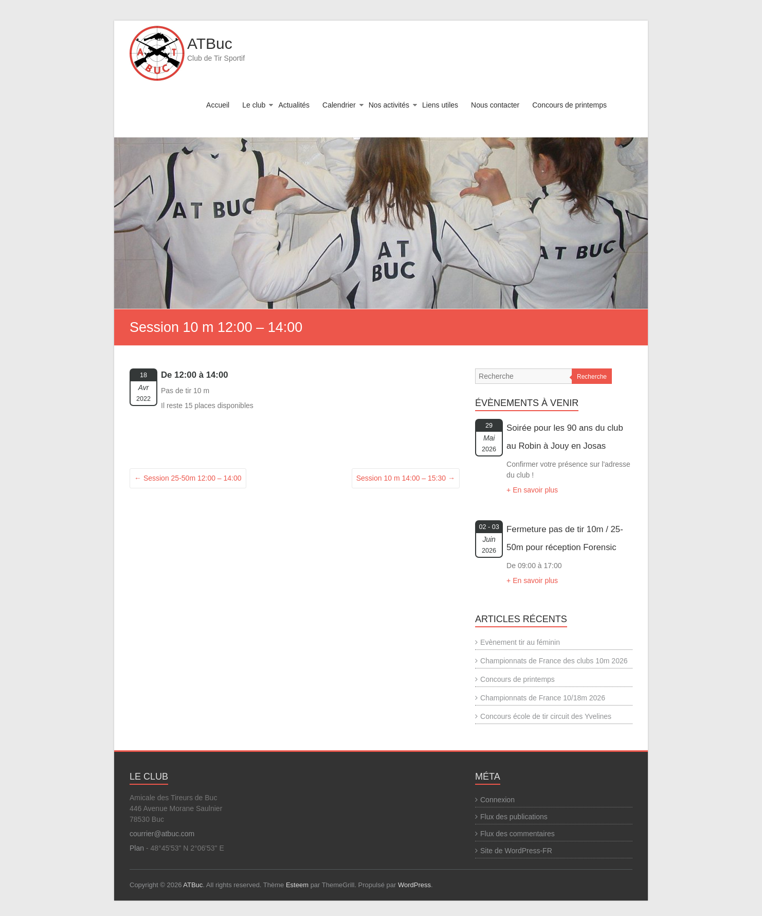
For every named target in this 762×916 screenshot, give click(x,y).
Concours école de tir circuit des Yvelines (545, 716)
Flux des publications (514, 817)
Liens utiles (440, 105)
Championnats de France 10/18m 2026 (542, 698)
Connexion (497, 800)
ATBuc (209, 43)
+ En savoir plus (532, 490)
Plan (137, 848)
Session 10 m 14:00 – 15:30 (405, 478)
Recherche (592, 376)
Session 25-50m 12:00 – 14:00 (188, 478)
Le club (253, 105)
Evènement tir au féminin (520, 642)
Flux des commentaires (517, 834)
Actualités (294, 105)
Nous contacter (495, 105)
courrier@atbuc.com (162, 834)
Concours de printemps (569, 105)
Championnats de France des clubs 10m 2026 (553, 661)
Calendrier (339, 105)
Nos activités (389, 105)
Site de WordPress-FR (516, 851)
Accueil (217, 105)
